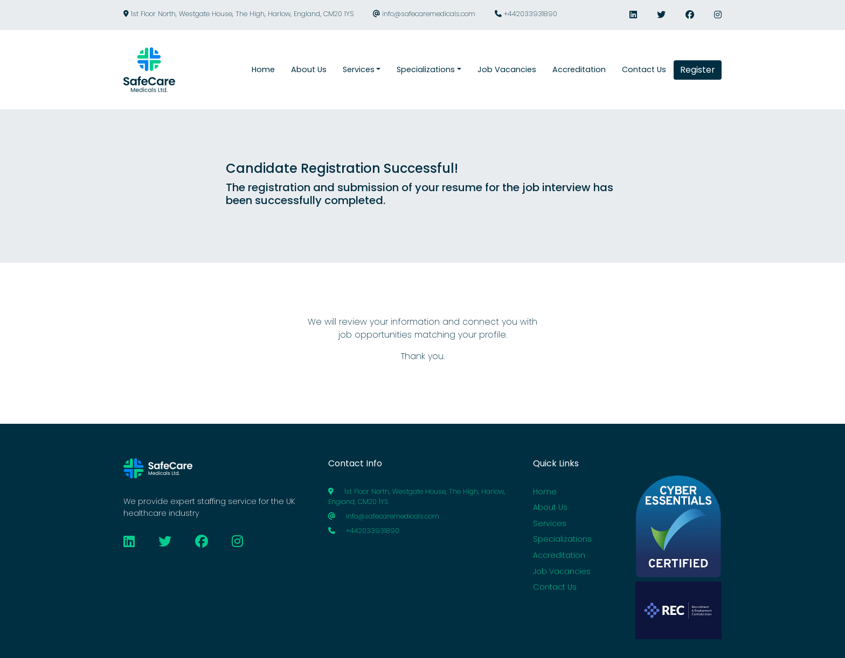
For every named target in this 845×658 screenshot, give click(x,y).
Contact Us (555, 587)
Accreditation (559, 555)
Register (697, 70)
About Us (550, 507)
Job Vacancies (562, 571)
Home (545, 491)
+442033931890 (526, 13)
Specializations (562, 539)
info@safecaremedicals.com (424, 13)
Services (549, 523)
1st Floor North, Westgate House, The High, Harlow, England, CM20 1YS (238, 13)
